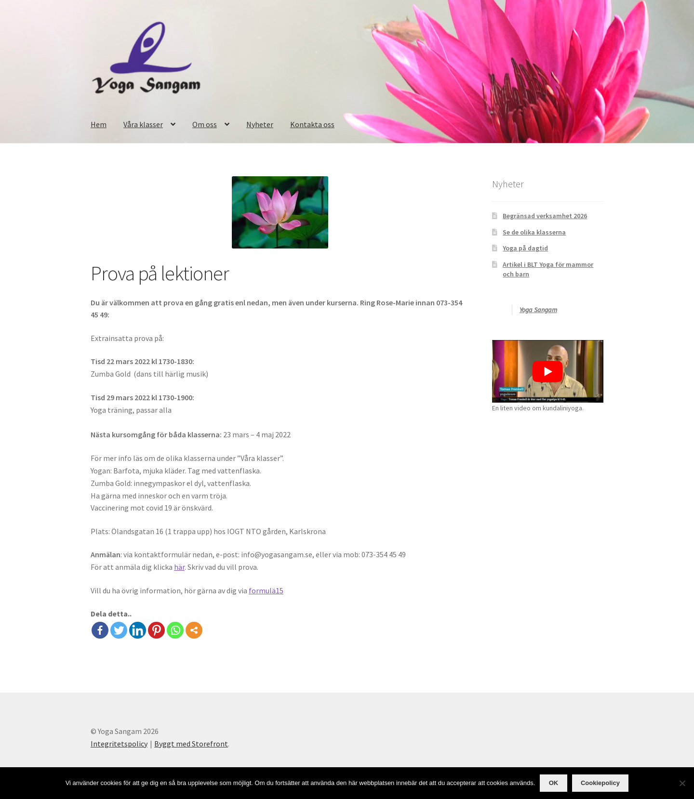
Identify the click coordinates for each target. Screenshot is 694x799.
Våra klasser (143, 124)
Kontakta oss (312, 124)
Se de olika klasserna (534, 232)
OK (554, 782)
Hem (99, 124)
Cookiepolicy (600, 782)
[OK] (682, 783)
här (179, 567)
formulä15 (266, 590)
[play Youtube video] (547, 371)
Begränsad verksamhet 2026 (545, 215)
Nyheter (259, 124)
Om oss (204, 124)
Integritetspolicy (119, 743)
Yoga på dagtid (525, 248)
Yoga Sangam (538, 309)
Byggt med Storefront (191, 743)
